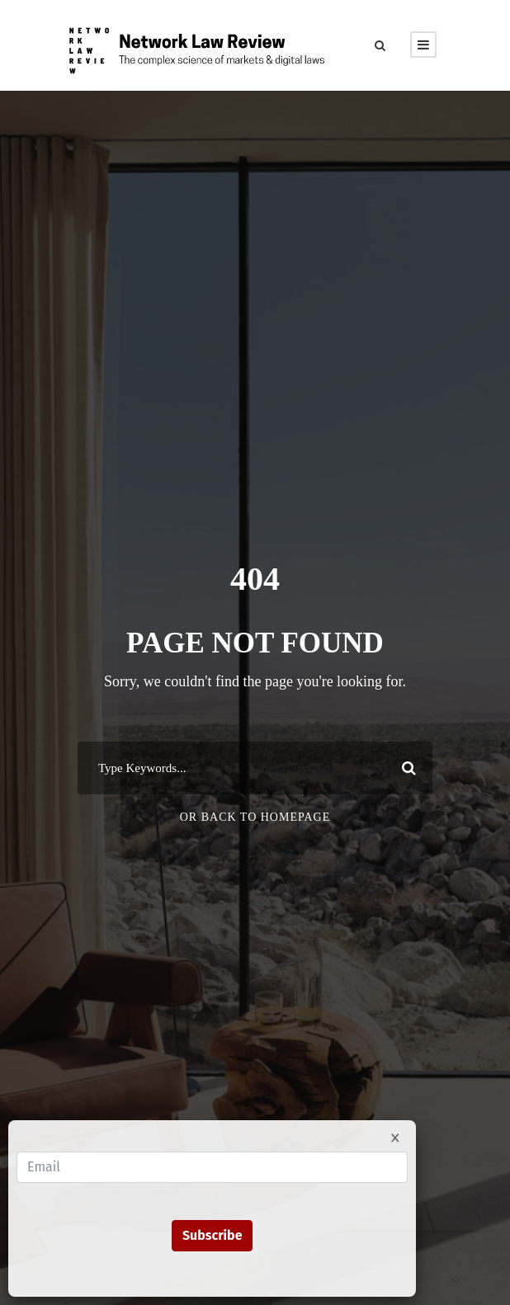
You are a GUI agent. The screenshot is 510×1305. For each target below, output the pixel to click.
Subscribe (212, 1235)
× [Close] (395, 1136)
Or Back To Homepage (255, 817)
